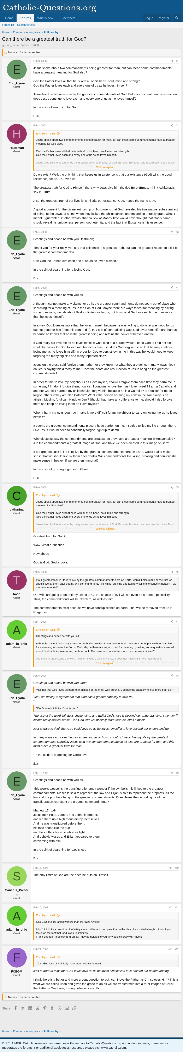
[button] (56, 18)
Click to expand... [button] (106, 167)
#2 (177, 125)
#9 (177, 773)
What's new (45, 18)
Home (9, 18)
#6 (177, 572)
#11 (177, 907)
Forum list (8, 24)
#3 (177, 232)
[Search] (177, 18)
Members (69, 18)
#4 (177, 287)
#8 (177, 675)
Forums (25, 18)
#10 (177, 867)
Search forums (26, 24)
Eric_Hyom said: (46, 133)
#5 (177, 487)
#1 (177, 61)
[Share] (172, 61)
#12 (177, 949)
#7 (177, 621)
